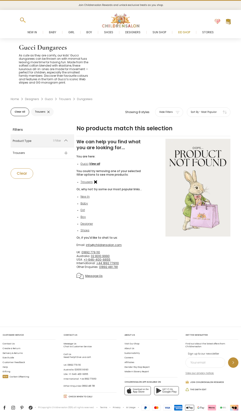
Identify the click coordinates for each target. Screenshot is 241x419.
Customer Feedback (14, 362)
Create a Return (11, 348)
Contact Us (9, 343)
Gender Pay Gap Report (137, 367)
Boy (86, 224)
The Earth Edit (195, 389)
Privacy (116, 407)
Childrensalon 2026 (62, 407)
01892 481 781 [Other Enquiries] (111, 274)
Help (5, 367)
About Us (129, 348)
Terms (103, 407)
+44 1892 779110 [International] (111, 270)
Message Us (93, 283)
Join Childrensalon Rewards (204, 382)
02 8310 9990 (81, 369)
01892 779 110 (74, 365)
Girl (86, 217)
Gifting (6, 371)
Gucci (88, 164)
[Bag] (228, 22)
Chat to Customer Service (78, 345)
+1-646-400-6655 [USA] (100, 267)
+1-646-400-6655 (78, 374)
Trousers (92, 185)
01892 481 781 (88, 386)
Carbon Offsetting (16, 376)
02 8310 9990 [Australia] (103, 263)
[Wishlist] (217, 22)
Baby (87, 211)
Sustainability (132, 353)
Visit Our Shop (132, 343)
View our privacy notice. (199, 373)
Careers (129, 357)
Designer (90, 231)
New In (88, 204)
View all (97, 164)
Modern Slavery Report (137, 371)
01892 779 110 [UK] (94, 260)
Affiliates (129, 362)
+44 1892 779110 (88, 378)
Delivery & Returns (13, 353)
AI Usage (131, 407)
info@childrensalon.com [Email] (107, 252)
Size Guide (8, 357)
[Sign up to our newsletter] (233, 362)
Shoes (88, 238)
